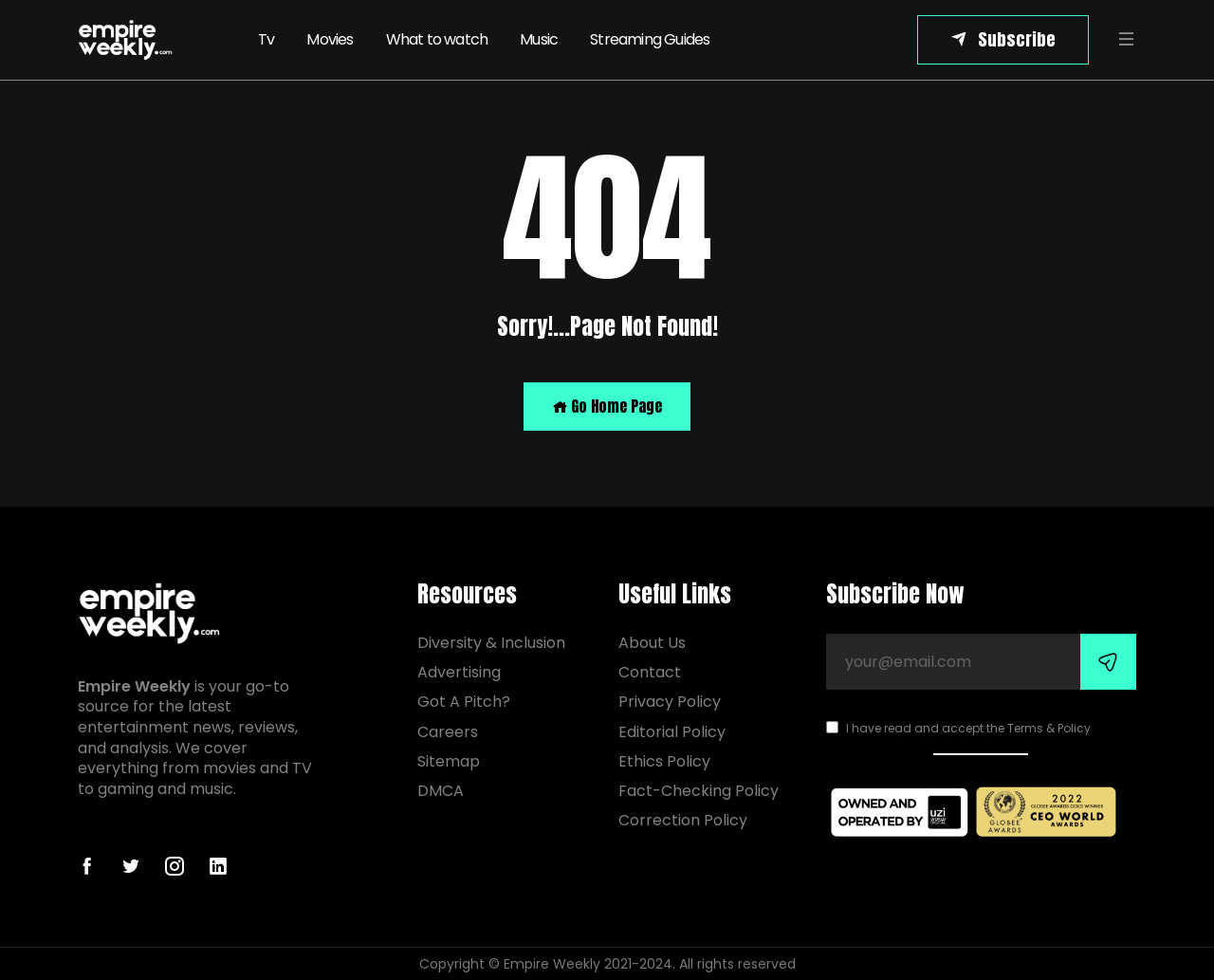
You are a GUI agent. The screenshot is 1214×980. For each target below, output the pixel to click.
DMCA (440, 791)
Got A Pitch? (463, 702)
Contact (649, 672)
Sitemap (448, 761)
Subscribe (1017, 39)
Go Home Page (607, 406)
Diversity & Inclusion (491, 643)
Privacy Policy (669, 702)
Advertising (459, 672)
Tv (266, 39)
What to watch (437, 39)
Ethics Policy (664, 761)
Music (539, 39)
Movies (329, 39)
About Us (652, 643)
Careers (447, 732)
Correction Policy (682, 820)
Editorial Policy (672, 732)
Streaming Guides (649, 39)
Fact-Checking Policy (698, 791)
